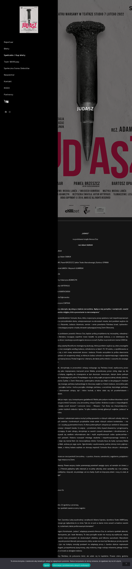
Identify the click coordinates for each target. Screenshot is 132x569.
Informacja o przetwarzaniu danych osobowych (71, 565)
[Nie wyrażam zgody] (126, 564)
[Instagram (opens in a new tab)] (10, 115)
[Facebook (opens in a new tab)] (6, 115)
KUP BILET (50, 228)
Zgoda (46, 565)
